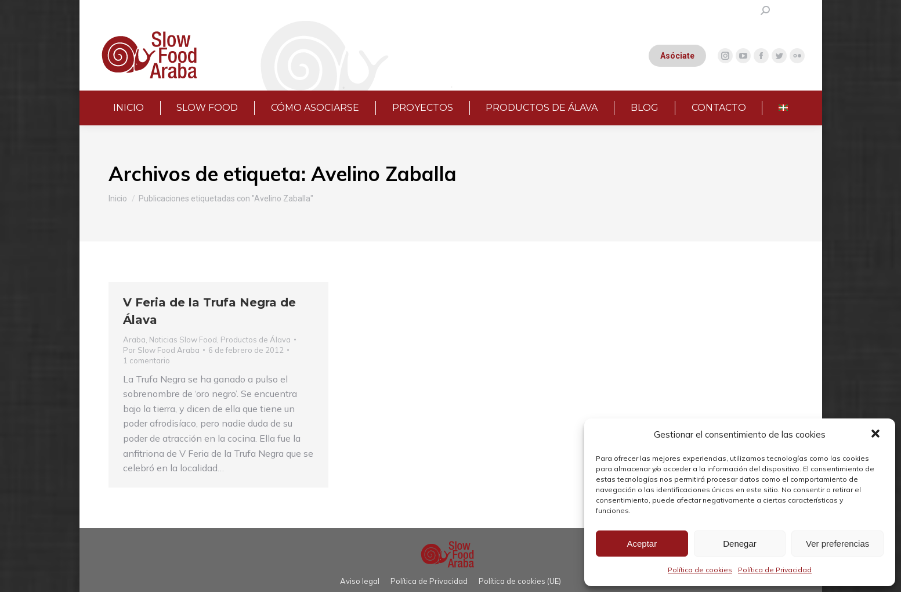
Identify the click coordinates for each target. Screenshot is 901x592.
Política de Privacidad (775, 569)
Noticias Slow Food (183, 339)
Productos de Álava (255, 339)
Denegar (740, 543)
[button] (877, 435)
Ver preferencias (837, 543)
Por (161, 350)
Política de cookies (700, 569)
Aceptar (642, 543)
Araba (134, 339)
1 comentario (146, 360)
